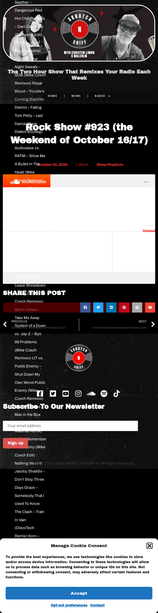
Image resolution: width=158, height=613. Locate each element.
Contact (97, 605)
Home (52, 96)
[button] (149, 546)
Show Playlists (110, 165)
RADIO (102, 96)
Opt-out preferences (69, 605)
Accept (79, 593)
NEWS (76, 96)
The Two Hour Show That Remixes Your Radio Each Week (79, 75)
